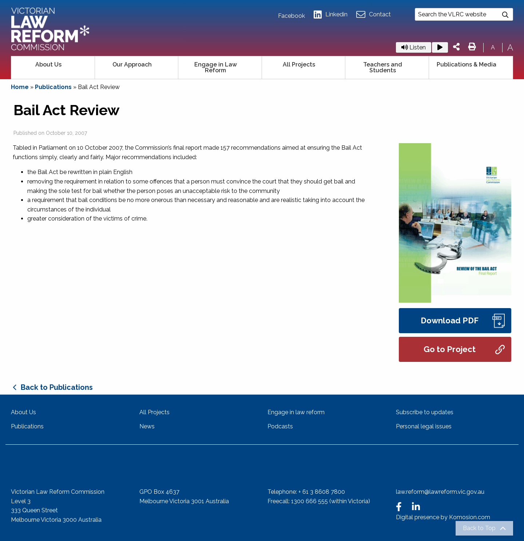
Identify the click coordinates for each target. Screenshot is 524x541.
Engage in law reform (296, 412)
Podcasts (280, 426)
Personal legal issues (424, 426)
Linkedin (331, 14)
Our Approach (132, 64)
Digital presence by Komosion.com (443, 517)
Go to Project (464, 349)
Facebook (291, 16)
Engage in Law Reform (215, 67)
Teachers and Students (382, 67)
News (147, 426)
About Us (48, 64)
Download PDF (463, 321)
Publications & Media (466, 64)
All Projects (299, 64)
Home (20, 87)
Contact (373, 14)
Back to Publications (57, 387)
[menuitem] (53, 67)
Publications (53, 87)
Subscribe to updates (424, 412)
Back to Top (479, 528)
